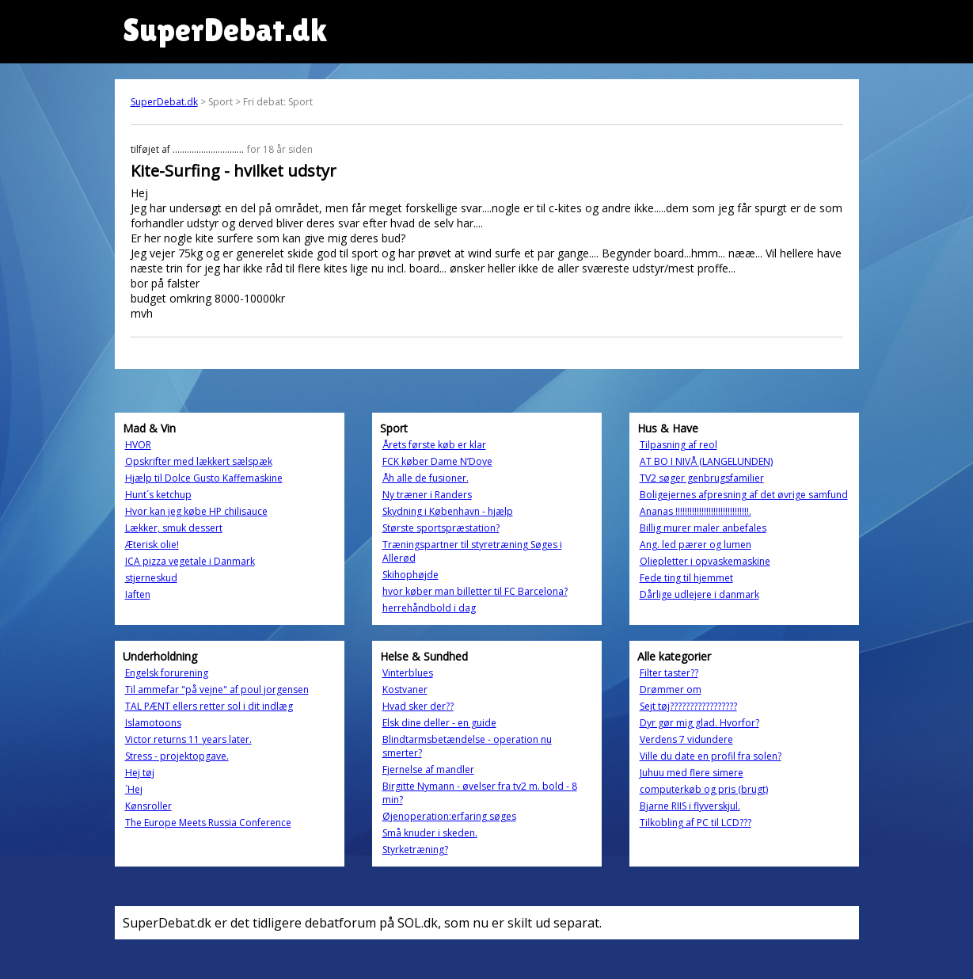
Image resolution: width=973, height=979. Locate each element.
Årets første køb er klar (434, 444)
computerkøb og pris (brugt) (704, 789)
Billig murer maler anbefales (703, 528)
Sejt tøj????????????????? (688, 706)
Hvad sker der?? (418, 706)
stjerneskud (151, 578)
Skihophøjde (410, 574)
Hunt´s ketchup (158, 494)
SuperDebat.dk (164, 102)
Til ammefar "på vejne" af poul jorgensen (217, 689)
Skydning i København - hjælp (447, 511)
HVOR (138, 444)
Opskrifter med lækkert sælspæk (198, 461)
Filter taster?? (669, 673)
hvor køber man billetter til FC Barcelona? (475, 591)
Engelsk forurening (166, 673)
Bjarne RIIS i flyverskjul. (690, 806)
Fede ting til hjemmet (686, 578)
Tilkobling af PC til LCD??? (695, 822)
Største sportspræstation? (441, 528)
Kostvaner (405, 689)
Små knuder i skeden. (429, 833)
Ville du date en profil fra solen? (710, 756)
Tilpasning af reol (678, 444)
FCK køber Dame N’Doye (437, 461)
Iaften (137, 594)
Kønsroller (148, 806)
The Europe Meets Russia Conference (208, 822)
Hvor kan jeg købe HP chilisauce (196, 511)
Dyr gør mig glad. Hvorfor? (699, 722)
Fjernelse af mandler (428, 769)
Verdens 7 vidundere (686, 739)
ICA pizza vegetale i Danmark (190, 561)
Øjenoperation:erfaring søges (449, 816)
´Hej (134, 789)
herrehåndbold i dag (429, 608)
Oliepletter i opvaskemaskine (705, 561)
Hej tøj (139, 772)
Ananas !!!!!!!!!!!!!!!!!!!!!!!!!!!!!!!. (695, 511)
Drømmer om (670, 689)
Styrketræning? (415, 849)
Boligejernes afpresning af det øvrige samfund (744, 494)
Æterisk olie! (152, 544)
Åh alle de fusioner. (425, 478)
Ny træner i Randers (427, 494)
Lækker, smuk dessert (173, 528)
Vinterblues (407, 673)
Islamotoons (153, 722)
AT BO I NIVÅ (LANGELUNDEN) (706, 461)
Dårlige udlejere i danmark (699, 594)
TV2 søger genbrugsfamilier (702, 478)
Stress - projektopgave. (177, 756)
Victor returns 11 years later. (188, 739)
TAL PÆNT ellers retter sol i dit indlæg (209, 706)
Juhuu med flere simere (691, 772)
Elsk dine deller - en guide (439, 722)
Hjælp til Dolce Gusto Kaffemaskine (204, 478)
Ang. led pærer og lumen (695, 544)
